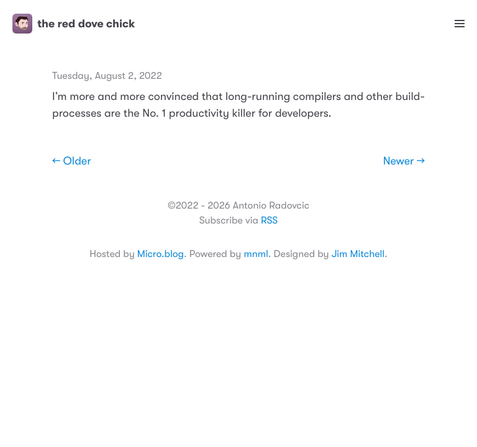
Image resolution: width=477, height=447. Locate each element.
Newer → (404, 161)
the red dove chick (73, 24)
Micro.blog (160, 254)
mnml (255, 254)
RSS (269, 220)
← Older (71, 161)
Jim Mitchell (358, 254)
